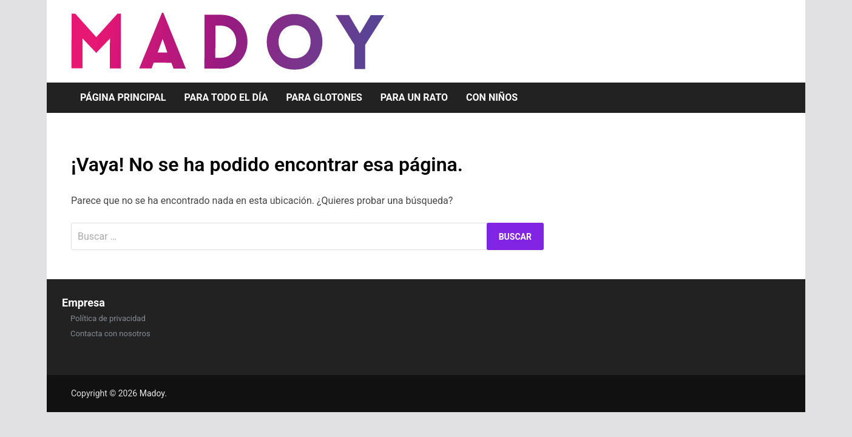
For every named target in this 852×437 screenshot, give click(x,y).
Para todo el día (226, 97)
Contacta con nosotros (110, 333)
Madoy (152, 393)
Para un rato (414, 97)
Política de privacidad (108, 318)
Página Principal (123, 97)
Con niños (492, 97)
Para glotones (324, 97)
